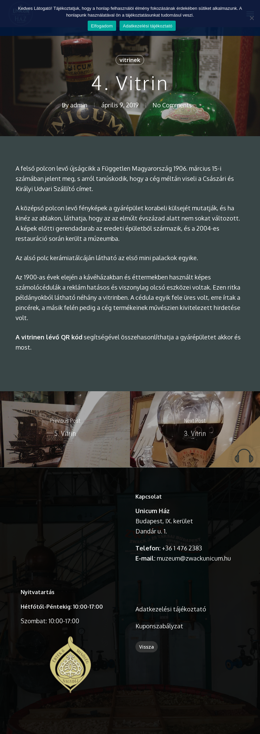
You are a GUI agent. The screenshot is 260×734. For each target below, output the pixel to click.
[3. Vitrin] (195, 429)
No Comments (172, 105)
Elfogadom (102, 25)
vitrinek (130, 60)
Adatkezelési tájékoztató (147, 25)
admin (78, 105)
